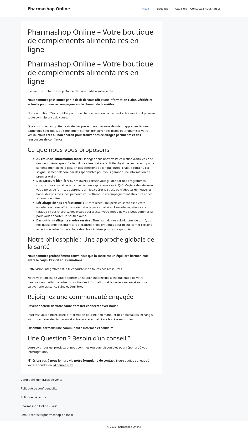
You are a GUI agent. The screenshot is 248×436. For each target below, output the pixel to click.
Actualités (181, 8)
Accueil (146, 8)
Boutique (162, 8)
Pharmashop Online (49, 9)
